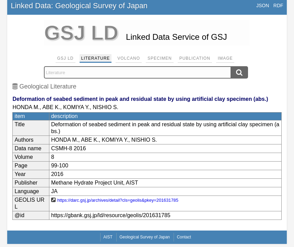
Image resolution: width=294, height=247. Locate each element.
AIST (108, 237)
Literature (95, 58)
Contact (184, 237)
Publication (194, 58)
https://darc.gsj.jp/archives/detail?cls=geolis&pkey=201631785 (117, 200)
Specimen (160, 58)
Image (225, 58)
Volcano (128, 58)
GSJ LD (65, 58)
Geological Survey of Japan (144, 237)
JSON (262, 5)
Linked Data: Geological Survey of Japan (79, 5)
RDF (278, 5)
